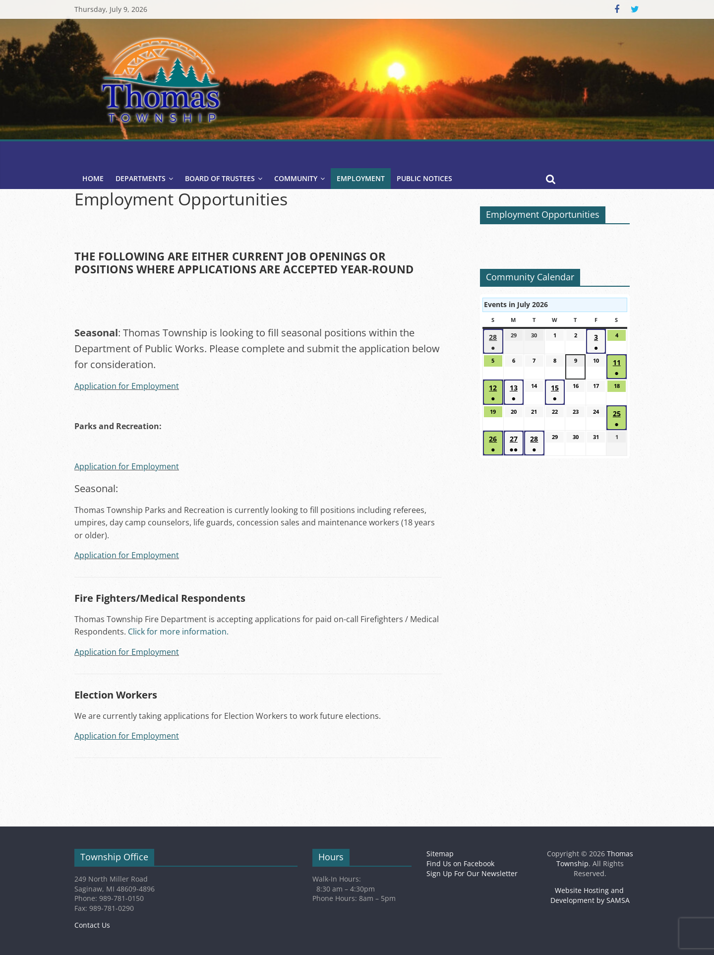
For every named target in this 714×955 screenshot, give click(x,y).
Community (295, 178)
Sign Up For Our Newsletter (472, 873)
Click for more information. (178, 631)
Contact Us (92, 925)
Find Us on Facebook (460, 863)
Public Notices (424, 178)
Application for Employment (126, 386)
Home (93, 178)
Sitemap (440, 853)
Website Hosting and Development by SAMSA (590, 895)
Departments (141, 178)
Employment (361, 178)
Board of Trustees (220, 178)
